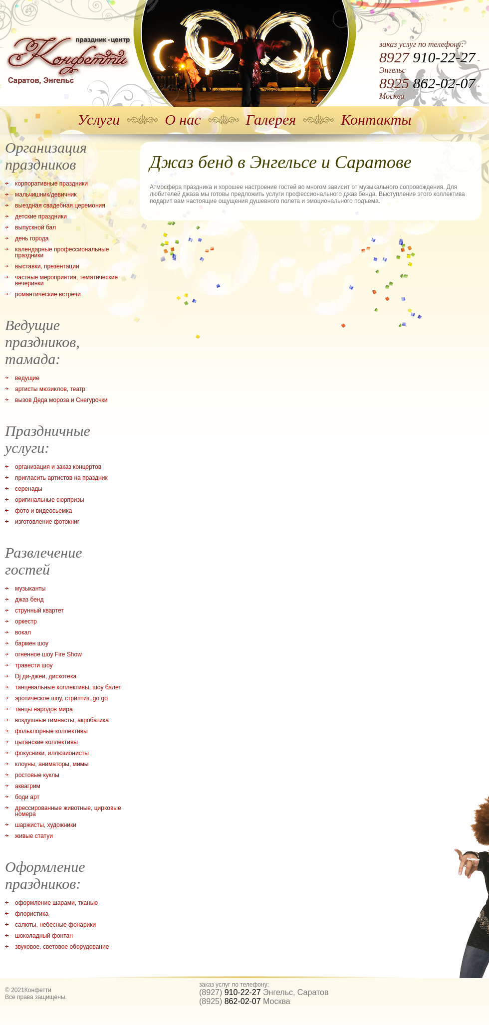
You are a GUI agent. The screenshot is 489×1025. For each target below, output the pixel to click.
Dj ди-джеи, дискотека (45, 676)
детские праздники (41, 216)
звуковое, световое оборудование (62, 946)
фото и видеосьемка (43, 510)
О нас (183, 119)
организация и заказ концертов (58, 466)
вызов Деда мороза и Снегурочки (61, 400)
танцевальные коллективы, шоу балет (68, 687)
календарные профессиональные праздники (62, 252)
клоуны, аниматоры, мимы (51, 764)
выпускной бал (35, 227)
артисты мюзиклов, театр (50, 389)
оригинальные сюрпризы (49, 499)
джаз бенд (29, 599)
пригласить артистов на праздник (61, 477)
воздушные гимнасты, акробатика (62, 720)
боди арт (27, 797)
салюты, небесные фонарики (55, 924)
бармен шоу (31, 643)
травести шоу (33, 665)
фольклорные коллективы (51, 731)
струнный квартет (39, 610)
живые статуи (34, 835)
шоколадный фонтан (44, 935)
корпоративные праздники (51, 183)
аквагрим (27, 786)
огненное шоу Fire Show (48, 654)
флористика (31, 913)
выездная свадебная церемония (60, 205)
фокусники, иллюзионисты (52, 753)
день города (31, 238)
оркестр (26, 621)
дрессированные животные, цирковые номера (68, 811)
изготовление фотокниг (47, 521)
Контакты (376, 119)
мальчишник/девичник (45, 194)
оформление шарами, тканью (56, 902)
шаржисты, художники (45, 824)
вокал (23, 632)
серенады (28, 488)
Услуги (98, 119)
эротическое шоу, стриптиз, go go (61, 698)
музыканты (30, 588)
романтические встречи (48, 294)
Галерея (271, 119)
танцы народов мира (44, 709)
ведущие (27, 378)
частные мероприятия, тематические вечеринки (66, 280)
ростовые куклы (37, 775)
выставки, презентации (47, 266)
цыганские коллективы (46, 742)
